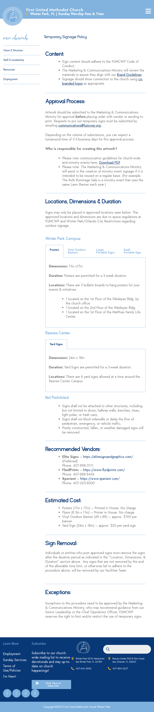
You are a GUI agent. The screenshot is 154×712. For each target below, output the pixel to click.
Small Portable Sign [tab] (132, 251)
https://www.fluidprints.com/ (104, 470)
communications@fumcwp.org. (80, 125)
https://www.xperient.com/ (100, 478)
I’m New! (9, 676)
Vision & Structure (13, 50)
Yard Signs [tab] (56, 344)
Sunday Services (14, 660)
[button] (51, 684)
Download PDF (109, 162)
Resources (10, 69)
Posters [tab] (54, 250)
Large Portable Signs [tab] (105, 251)
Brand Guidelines (129, 74)
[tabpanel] (95, 292)
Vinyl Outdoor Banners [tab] (77, 251)
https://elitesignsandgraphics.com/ (108, 456)
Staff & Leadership (13, 60)
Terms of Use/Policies (12, 668)
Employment (10, 79)
